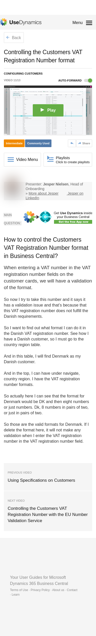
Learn (16, 594)
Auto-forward (75, 80)
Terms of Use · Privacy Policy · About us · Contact (43, 590)
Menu (77, 22)
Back (13, 38)
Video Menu (27, 159)
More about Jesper (44, 193)
